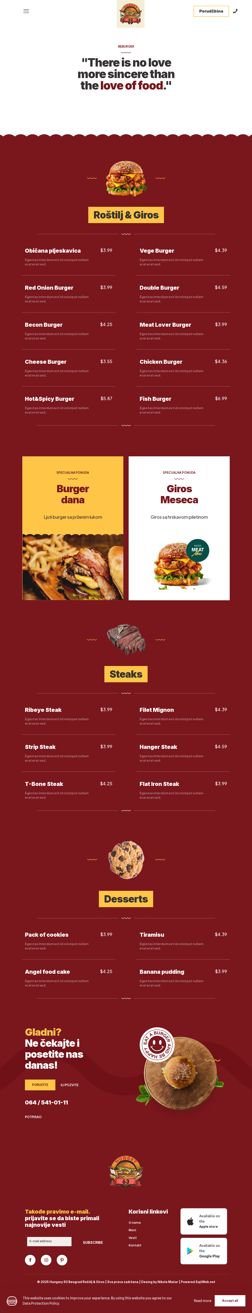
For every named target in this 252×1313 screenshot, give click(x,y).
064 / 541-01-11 (46, 1102)
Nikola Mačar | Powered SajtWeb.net (186, 1282)
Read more (202, 1301)
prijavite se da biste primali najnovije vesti (62, 1218)
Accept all (230, 1300)
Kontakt (135, 1246)
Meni (132, 1231)
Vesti (133, 1238)
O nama (135, 1223)
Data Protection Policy (41, 1303)
